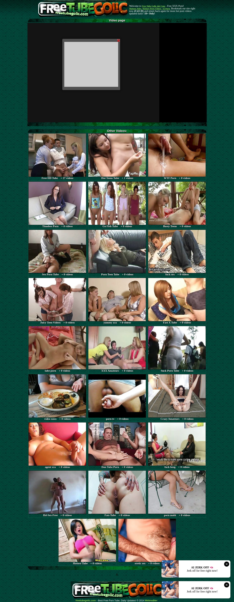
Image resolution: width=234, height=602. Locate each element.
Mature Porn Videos (151, 8)
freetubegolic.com (86, 600)
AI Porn (166, 8)
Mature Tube (135, 8)
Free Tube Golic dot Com (153, 6)
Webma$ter (151, 600)
